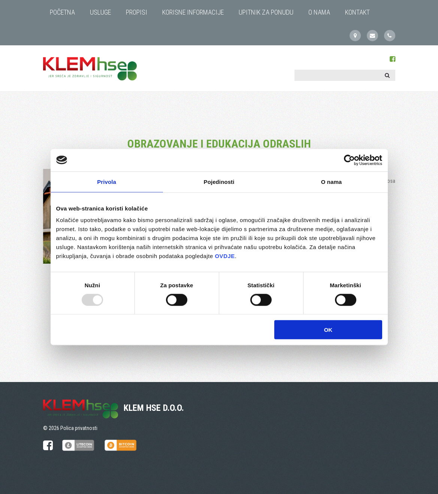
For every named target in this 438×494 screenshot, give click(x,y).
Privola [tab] (106, 181)
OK (328, 330)
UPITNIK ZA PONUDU (266, 12)
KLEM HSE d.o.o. (154, 408)
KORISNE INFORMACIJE (193, 12)
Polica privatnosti (78, 428)
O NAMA (319, 12)
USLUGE (100, 12)
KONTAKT (357, 12)
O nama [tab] (331, 181)
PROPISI (136, 12)
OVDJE (225, 256)
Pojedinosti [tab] (219, 181)
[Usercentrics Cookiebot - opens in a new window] (349, 160)
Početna (62, 12)
